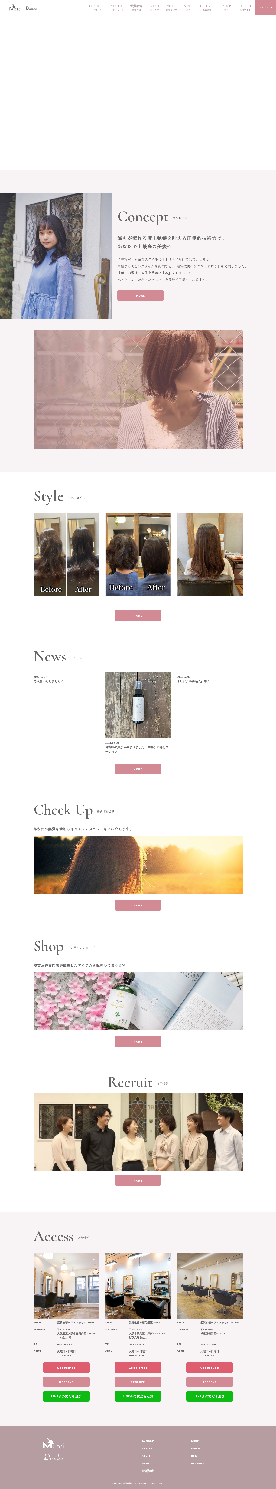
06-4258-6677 (136, 1344)
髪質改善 (136, 6)
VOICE (171, 6)
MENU (154, 6)
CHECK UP (207, 6)
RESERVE (265, 7)
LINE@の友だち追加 (66, 1396)
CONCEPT (96, 6)
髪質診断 (148, 1470)
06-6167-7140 (208, 1344)
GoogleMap (66, 1367)
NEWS (188, 6)
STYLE (146, 1455)
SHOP (227, 6)
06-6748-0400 (64, 1344)
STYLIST (116, 6)
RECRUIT (245, 6)
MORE (141, 295)
